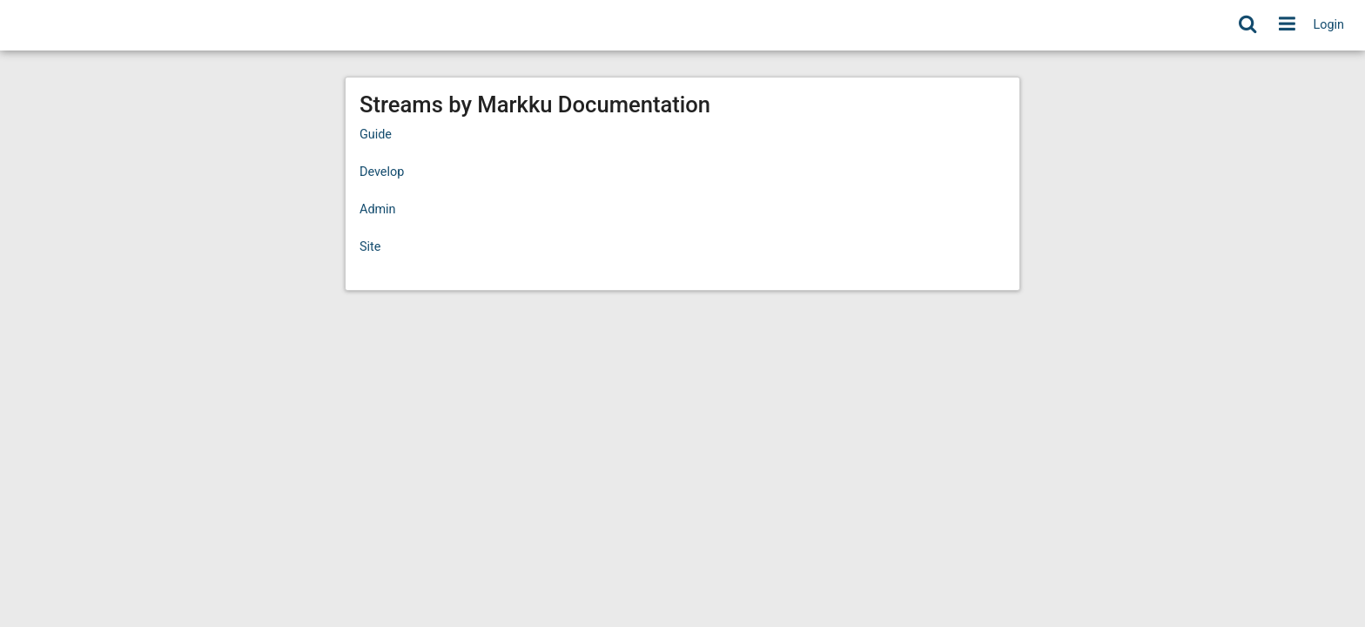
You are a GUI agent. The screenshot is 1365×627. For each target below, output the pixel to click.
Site (370, 246)
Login (1329, 24)
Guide (376, 134)
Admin (378, 209)
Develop (382, 172)
